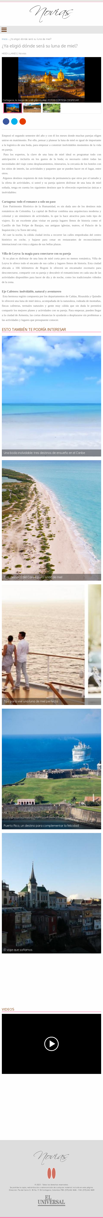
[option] (51, 80)
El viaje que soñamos (18, 950)
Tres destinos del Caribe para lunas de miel (33, 577)
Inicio (5, 39)
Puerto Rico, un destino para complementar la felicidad (41, 825)
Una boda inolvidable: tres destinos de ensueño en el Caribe (44, 453)
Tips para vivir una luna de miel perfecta (31, 701)
